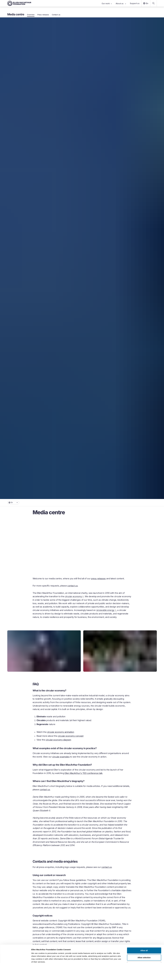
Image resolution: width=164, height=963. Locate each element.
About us (121, 3)
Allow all (144, 934)
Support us (135, 3)
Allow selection (144, 941)
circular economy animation (60, 732)
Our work (107, 3)
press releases (98, 578)
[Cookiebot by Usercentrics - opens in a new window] (15, 958)
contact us (72, 585)
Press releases (43, 15)
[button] (13, 502)
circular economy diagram (58, 740)
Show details (125, 958)
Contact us (56, 15)
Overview (31, 15)
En (145, 3)
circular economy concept (70, 736)
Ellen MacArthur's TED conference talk (83, 773)
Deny (144, 948)
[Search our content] (153, 3)
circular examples (61, 756)
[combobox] (13, 502)
